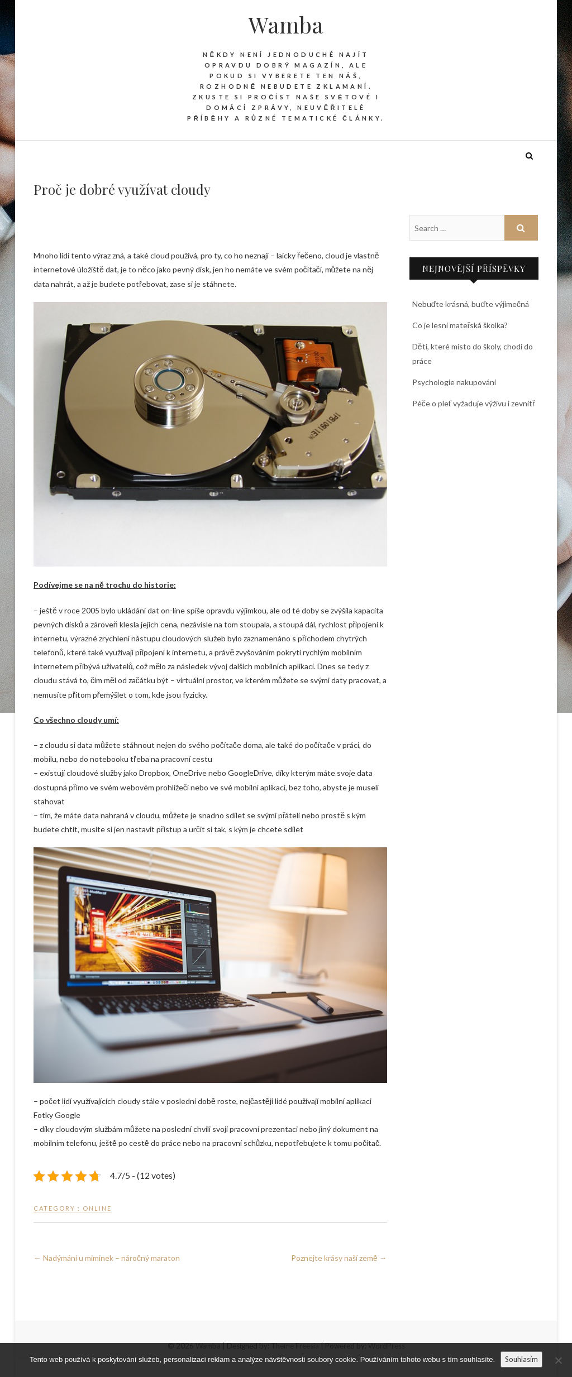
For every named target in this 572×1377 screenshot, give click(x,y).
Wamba (286, 24)
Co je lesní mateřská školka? (460, 325)
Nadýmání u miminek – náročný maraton (107, 1258)
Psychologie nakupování (454, 382)
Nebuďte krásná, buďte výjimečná (470, 304)
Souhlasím (521, 1359)
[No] (558, 1360)
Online (97, 1208)
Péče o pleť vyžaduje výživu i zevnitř (473, 403)
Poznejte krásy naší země (339, 1258)
